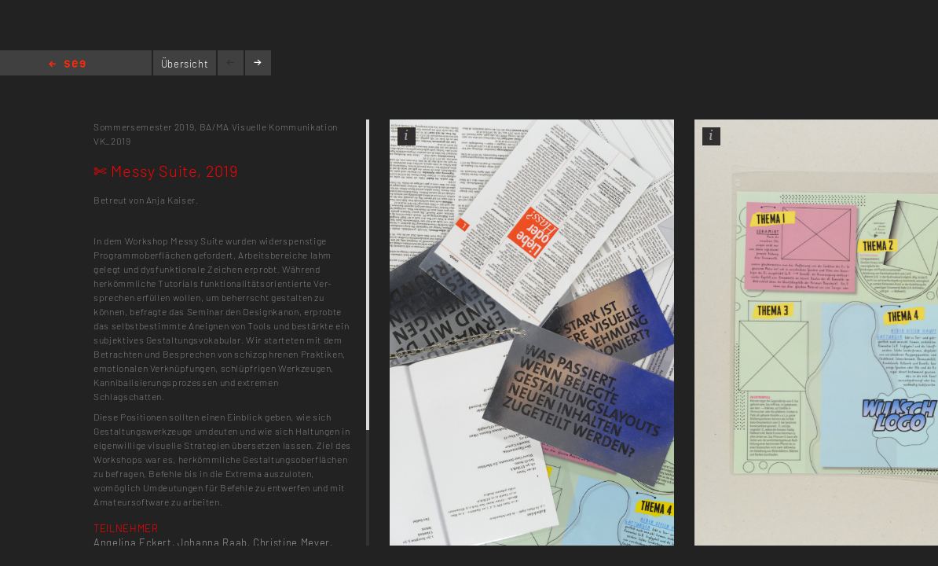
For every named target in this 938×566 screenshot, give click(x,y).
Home (67, 64)
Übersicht (185, 63)
